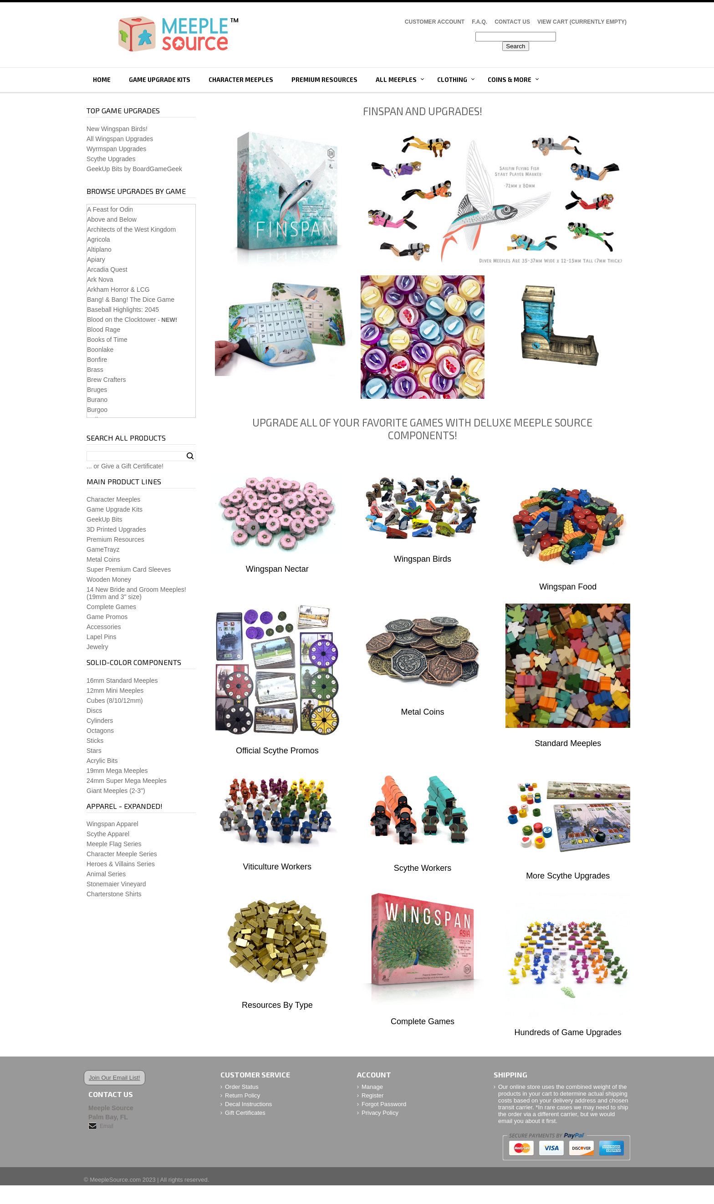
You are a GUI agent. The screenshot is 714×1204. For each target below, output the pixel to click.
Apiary (96, 259)
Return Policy (242, 1095)
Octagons (100, 730)
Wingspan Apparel (112, 824)
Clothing (452, 79)
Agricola (98, 239)
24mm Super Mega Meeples (127, 780)
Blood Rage (103, 329)
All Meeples (396, 79)
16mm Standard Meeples (122, 680)
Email (106, 1126)
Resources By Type (277, 1005)
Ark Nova (100, 279)
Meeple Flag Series (114, 844)
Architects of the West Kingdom (131, 229)
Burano (97, 399)
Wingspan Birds (422, 559)
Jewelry (97, 646)
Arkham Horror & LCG (118, 289)
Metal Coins (422, 711)
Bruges (97, 389)
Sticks (95, 740)
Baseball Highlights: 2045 (123, 309)
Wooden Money (109, 579)
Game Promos (107, 616)
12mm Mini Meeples (115, 690)
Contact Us (512, 22)
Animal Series (106, 874)
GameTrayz (103, 549)
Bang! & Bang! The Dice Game (130, 299)
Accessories (104, 626)
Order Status (242, 1086)
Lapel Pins (101, 636)
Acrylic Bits (102, 760)
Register (372, 1095)
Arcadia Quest (107, 269)
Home (102, 79)
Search (190, 456)
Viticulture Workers (277, 866)
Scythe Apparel (108, 834)
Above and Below (112, 219)
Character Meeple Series (122, 854)
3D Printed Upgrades (116, 529)
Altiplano (99, 249)
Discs (94, 710)
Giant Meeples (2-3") (116, 790)
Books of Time (107, 339)
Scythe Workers (423, 868)
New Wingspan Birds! (117, 128)
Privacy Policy (380, 1112)
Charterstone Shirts (114, 894)
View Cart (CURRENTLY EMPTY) (582, 22)
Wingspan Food (568, 586)
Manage (372, 1086)
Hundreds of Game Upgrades (568, 1032)
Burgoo (97, 409)
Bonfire (97, 359)
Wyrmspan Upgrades (116, 148)
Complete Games (422, 1021)
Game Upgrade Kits (159, 79)
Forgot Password (384, 1104)
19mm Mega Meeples (117, 770)
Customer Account (434, 22)
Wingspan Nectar (277, 569)
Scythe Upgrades (111, 159)
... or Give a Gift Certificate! (125, 466)
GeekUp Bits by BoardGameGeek (134, 169)
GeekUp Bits (104, 519)
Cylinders (100, 720)
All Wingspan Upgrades (120, 138)
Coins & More (509, 79)
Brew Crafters (106, 379)
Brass (95, 369)
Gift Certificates (245, 1112)
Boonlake (100, 349)
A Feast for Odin (110, 209)
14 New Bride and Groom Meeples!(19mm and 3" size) (136, 593)
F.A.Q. (479, 22)
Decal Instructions (248, 1104)
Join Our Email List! (114, 1077)
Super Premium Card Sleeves (129, 569)
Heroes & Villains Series (121, 864)
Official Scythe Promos (277, 750)
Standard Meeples (568, 743)
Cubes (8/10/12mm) (115, 700)
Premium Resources (324, 79)
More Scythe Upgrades (568, 875)
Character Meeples (241, 79)
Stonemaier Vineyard (116, 884)
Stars (94, 750)
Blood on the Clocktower (121, 319)
